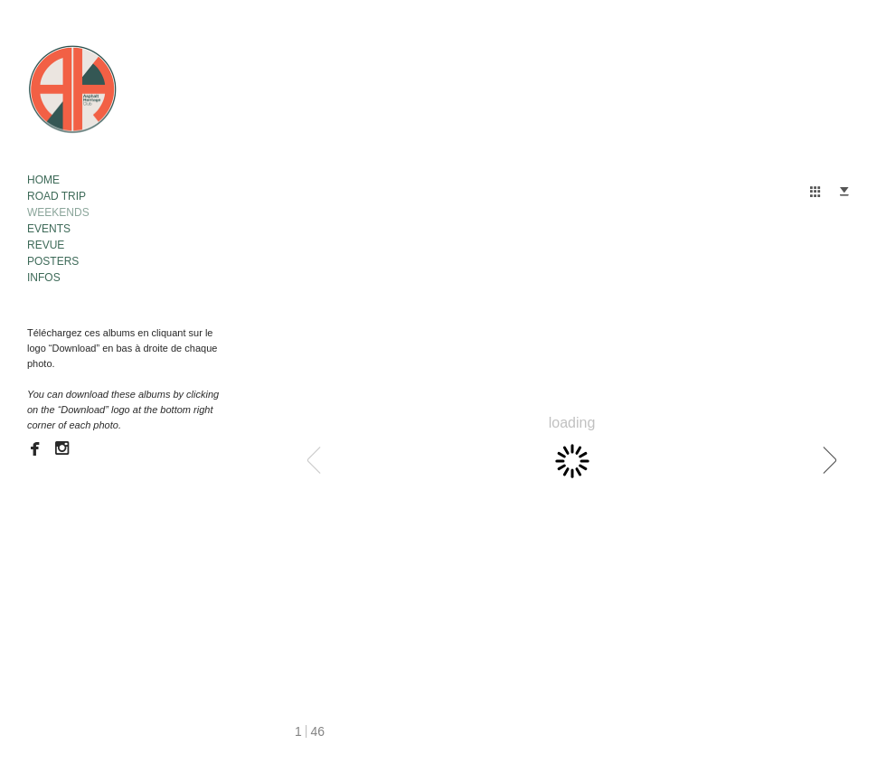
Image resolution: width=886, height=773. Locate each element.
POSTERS (53, 261)
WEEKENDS (58, 212)
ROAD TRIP (56, 196)
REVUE (45, 245)
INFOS (44, 277)
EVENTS (49, 228)
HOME (43, 180)
